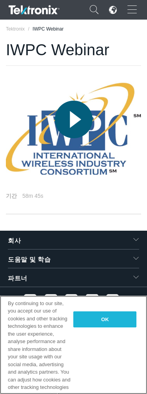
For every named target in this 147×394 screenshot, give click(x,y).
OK (105, 319)
